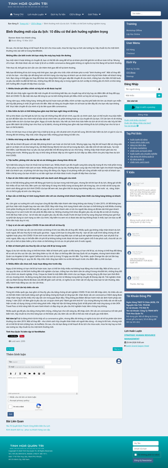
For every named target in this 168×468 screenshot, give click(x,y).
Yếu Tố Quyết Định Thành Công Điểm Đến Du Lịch (28, 425)
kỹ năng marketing (138, 148)
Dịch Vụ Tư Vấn (58, 14)
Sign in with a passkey (143, 107)
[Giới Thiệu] (99, 14)
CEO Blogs (130, 72)
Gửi (10, 414)
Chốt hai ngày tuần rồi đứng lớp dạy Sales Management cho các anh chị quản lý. (142, 207)
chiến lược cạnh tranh (139, 162)
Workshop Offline (134, 30)
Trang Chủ (16, 14)
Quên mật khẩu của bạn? (135, 120)
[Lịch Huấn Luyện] (45, 14)
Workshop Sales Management (140, 249)
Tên (13, 362)
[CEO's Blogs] (82, 14)
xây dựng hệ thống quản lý (142, 156)
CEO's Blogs (75, 14)
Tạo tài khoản (131, 126)
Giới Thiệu (93, 14)
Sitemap (130, 76)
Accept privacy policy (19, 400)
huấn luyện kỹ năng (139, 139)
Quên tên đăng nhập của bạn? (137, 123)
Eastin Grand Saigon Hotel (137, 346)
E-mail (26, 367)
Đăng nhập (143, 114)
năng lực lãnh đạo (138, 145)
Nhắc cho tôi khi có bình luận (23, 397)
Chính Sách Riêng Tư (136, 230)
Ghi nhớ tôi (132, 101)
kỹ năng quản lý (137, 159)
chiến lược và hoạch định (141, 151)
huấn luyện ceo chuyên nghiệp (143, 153)
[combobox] (146, 13)
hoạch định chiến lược (140, 142)
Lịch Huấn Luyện (36, 14)
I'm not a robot (18, 406)
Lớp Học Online (133, 34)
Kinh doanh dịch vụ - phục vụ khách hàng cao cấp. (28, 429)
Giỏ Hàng (130, 49)
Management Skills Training (139, 180)
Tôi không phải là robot (149, 454)
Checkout (130, 53)
